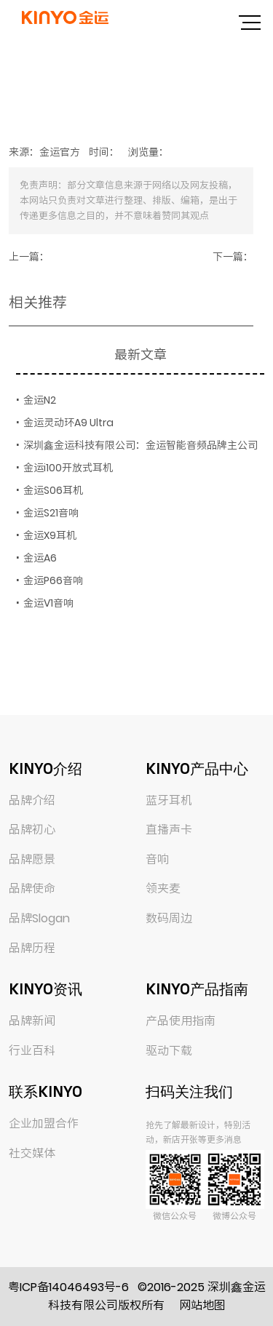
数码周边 (169, 918)
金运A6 (40, 558)
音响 (157, 859)
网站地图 (202, 1305)
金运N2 (39, 400)
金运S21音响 (51, 513)
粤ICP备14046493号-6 (68, 1287)
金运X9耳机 (49, 535)
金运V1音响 (48, 603)
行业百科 (32, 1050)
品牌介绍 (32, 800)
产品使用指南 (180, 1021)
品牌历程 (32, 948)
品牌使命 (32, 888)
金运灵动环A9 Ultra (68, 422)
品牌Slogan (39, 918)
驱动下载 (169, 1050)
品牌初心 (32, 829)
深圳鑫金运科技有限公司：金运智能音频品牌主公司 (140, 445)
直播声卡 (169, 829)
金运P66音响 (53, 580)
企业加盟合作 (44, 1123)
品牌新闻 (32, 1021)
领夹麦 (163, 888)
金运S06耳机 (53, 490)
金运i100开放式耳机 (68, 467)
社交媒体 (32, 1153)
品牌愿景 (32, 859)
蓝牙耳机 (169, 800)
